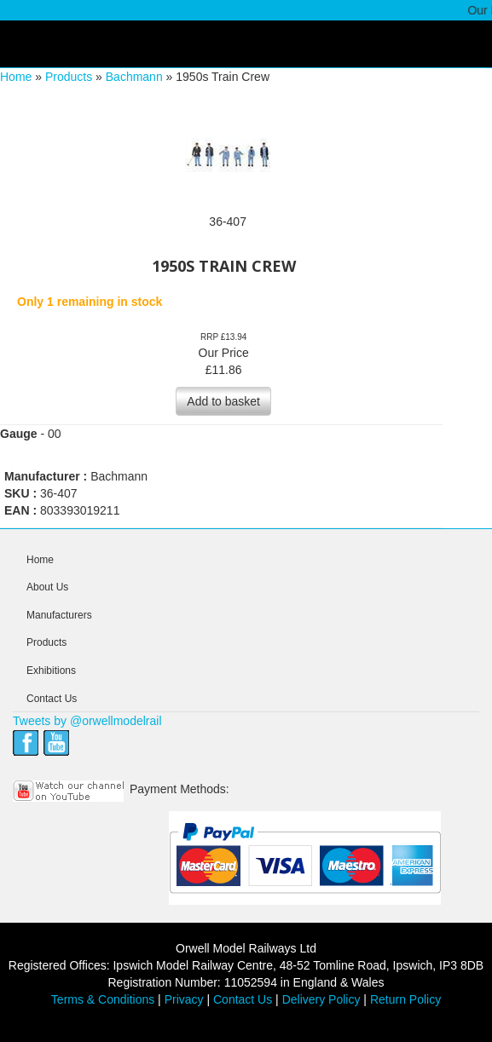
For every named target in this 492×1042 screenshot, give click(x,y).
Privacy (184, 999)
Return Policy (405, 999)
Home (16, 76)
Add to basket (223, 401)
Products (68, 76)
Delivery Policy (321, 999)
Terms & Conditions (102, 999)
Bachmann (134, 76)
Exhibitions (51, 670)
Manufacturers (59, 615)
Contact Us (51, 699)
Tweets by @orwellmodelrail (87, 721)
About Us (47, 587)
